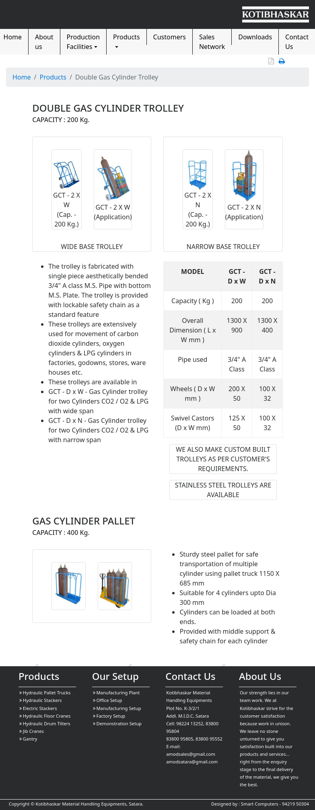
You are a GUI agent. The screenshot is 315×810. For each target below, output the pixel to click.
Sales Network (212, 42)
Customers (169, 37)
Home (21, 77)
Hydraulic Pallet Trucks (44, 693)
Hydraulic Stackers (40, 700)
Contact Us (297, 42)
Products (126, 37)
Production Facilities (83, 42)
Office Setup (107, 700)
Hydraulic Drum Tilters (44, 723)
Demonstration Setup (117, 723)
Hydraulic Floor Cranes (45, 716)
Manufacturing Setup (117, 708)
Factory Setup (109, 716)
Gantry (28, 739)
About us (44, 42)
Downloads (255, 37)
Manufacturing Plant (116, 693)
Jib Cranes (31, 731)
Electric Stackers (38, 708)
